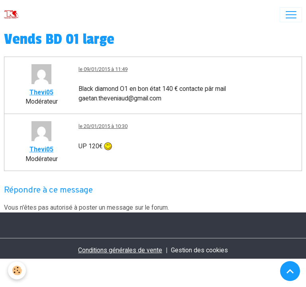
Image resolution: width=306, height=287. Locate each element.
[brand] (13, 14)
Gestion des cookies (199, 250)
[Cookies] (17, 270)
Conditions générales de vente (120, 250)
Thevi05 (41, 92)
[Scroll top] (290, 271)
